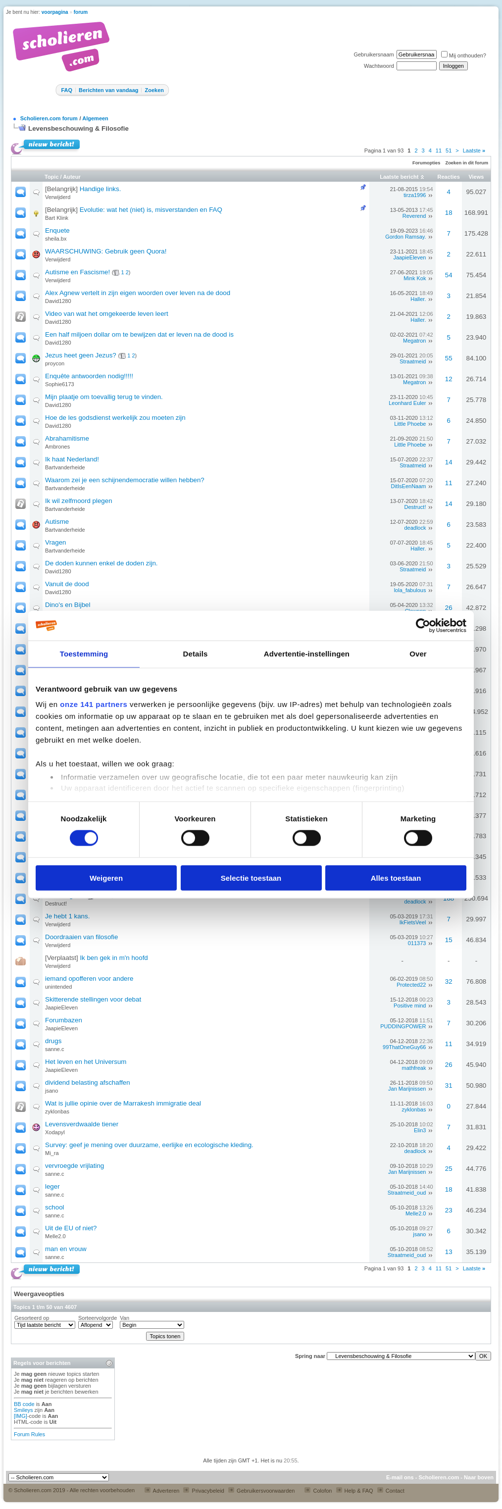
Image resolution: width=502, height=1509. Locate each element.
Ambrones (57, 447)
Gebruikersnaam (373, 54)
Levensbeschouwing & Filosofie (78, 128)
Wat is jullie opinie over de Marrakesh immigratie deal (123, 1103)
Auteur (71, 177)
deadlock (415, 528)
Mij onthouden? (463, 55)
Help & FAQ (354, 1491)
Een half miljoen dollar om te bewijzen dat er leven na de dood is (139, 334)
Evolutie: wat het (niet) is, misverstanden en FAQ (151, 209)
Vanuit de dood (67, 584)
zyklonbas (57, 1111)
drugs (53, 1041)
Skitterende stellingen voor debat (93, 999)
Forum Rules (29, 1434)
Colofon (318, 1491)
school (54, 1207)
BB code (24, 1404)
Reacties (449, 177)
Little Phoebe (410, 424)
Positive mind (410, 1005)
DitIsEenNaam (408, 486)
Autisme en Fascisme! (77, 272)
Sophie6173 (59, 384)
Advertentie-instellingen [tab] (307, 654)
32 (448, 981)
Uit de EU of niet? (71, 1228)
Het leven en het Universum (85, 1061)
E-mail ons (400, 1477)
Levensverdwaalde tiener (81, 1124)
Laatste (474, 150)
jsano (51, 1091)
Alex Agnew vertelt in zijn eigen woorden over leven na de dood (137, 293)
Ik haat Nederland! (72, 459)
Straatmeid (413, 361)
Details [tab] (195, 654)
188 (448, 898)
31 (448, 1085)
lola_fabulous (410, 590)
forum (81, 12)
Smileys (23, 1410)
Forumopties (426, 162)
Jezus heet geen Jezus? (80, 355)
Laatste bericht (399, 177)
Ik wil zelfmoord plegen (78, 500)
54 (448, 275)
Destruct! (415, 507)
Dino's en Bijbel (67, 604)
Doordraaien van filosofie (81, 937)
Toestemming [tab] (84, 654)
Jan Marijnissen (407, 1089)
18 (448, 212)
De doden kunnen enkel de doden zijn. (101, 563)
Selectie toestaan (251, 877)
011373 (417, 943)
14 (448, 462)
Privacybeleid (203, 1491)
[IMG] (20, 1416)
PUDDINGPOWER (403, 1026)
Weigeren (106, 877)
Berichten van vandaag (108, 90)
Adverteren (162, 1491)
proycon (54, 363)
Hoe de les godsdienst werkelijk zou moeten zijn (115, 417)
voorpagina (55, 12)
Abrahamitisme (67, 438)
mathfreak (414, 1068)
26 (448, 607)
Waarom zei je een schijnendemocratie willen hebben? (124, 480)
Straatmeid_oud (407, 1193)
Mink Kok (414, 278)
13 (448, 1252)
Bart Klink (56, 218)
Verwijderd (57, 197)
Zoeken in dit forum (466, 162)
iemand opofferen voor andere (89, 978)
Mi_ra (52, 1153)
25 (448, 1168)
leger (52, 1186)
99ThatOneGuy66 (404, 1047)
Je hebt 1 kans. (67, 916)
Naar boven (479, 1477)
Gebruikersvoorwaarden (261, 1491)
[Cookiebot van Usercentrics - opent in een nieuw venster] (423, 625)
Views (476, 177)
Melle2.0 (415, 1213)
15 (448, 940)
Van (124, 1318)
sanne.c (54, 1049)
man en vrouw (66, 1249)
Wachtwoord (379, 66)
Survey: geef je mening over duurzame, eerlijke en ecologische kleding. (149, 1145)
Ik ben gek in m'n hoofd (114, 957)
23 (448, 1210)
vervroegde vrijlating (74, 1165)
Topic (52, 177)
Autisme (57, 521)
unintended (58, 987)
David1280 (58, 301)
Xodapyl (55, 1132)
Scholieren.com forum (49, 118)
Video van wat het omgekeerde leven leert (106, 313)
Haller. (418, 299)
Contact (390, 1491)
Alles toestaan (396, 877)
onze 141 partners (93, 704)
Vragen (55, 542)
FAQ (66, 90)
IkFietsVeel (413, 922)
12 (448, 379)
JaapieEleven (409, 257)
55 (448, 358)
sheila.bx (55, 239)
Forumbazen (63, 1020)
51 (449, 150)
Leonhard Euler (407, 403)
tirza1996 (414, 195)
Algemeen (95, 118)
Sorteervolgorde (97, 1318)
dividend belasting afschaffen (87, 1082)
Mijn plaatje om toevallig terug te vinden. (104, 397)
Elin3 (420, 1130)
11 (439, 150)
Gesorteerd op (31, 1318)
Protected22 (411, 985)
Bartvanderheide (65, 467)
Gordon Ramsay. (405, 237)
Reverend (414, 216)
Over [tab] (418, 654)
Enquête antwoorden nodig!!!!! (89, 376)
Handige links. (100, 189)
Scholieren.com (438, 1477)
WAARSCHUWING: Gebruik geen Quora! (105, 251)
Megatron (414, 341)
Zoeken (154, 90)
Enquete (57, 230)
